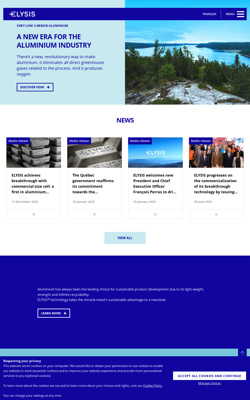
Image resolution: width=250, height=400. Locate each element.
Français (209, 14)
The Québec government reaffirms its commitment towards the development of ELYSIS (93, 184)
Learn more (51, 313)
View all (125, 238)
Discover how (32, 87)
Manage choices (209, 383)
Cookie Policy (152, 385)
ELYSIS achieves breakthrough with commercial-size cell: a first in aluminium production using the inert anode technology (33, 184)
